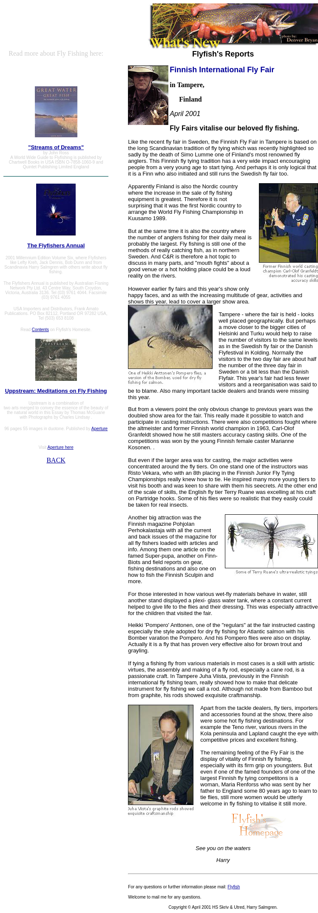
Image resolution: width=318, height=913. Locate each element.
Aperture (99, 428)
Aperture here (61, 447)
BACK (55, 460)
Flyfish (233, 887)
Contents (40, 329)
